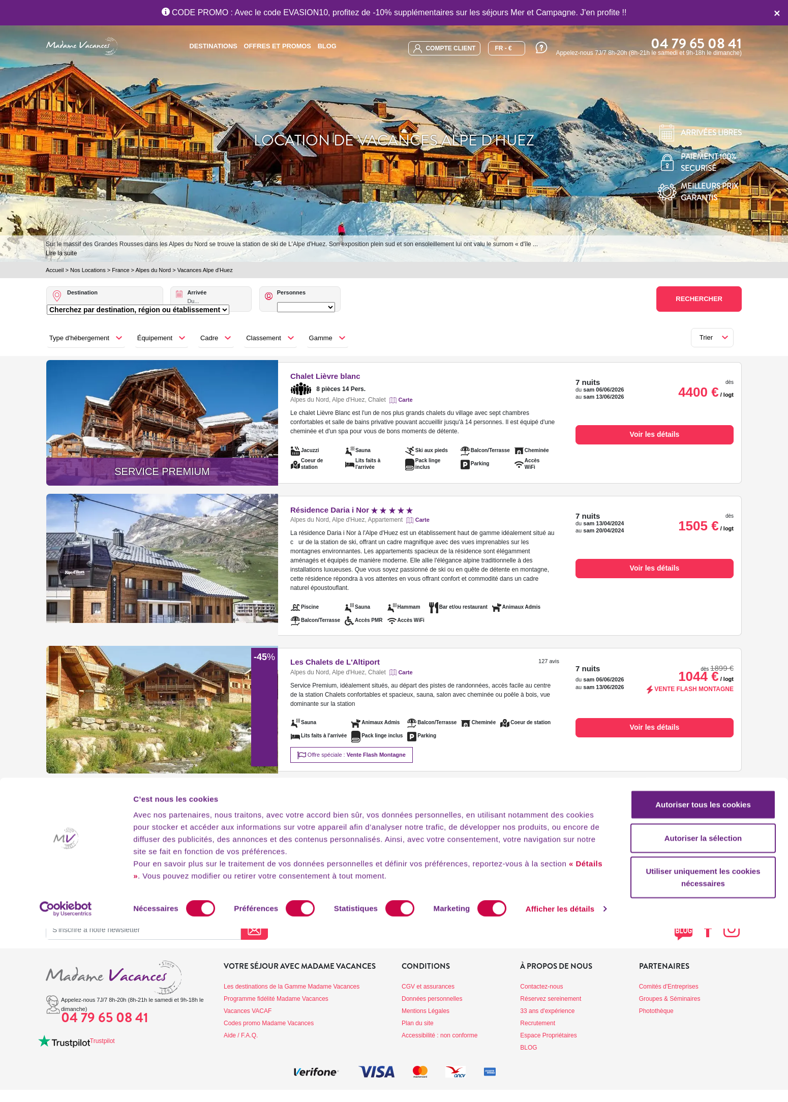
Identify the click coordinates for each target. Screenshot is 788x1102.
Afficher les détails (560, 1082)
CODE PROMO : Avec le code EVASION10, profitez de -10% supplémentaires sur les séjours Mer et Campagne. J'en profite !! (394, 12)
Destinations (213, 46)
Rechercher (699, 299)
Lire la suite (61, 253)
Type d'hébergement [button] (79, 338)
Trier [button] (706, 337)
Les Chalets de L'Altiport (335, 662)
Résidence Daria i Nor (351, 509)
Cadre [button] (209, 338)
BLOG (327, 46)
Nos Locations (88, 270)
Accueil (55, 270)
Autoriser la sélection (703, 1011)
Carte (405, 400)
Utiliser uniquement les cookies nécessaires (703, 1050)
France (120, 270)
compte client (444, 48)
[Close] (776, 13)
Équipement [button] (154, 338)
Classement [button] (263, 338)
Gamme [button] (320, 338)
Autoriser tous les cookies (703, 977)
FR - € (503, 48)
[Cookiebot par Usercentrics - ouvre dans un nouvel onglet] (65, 1082)
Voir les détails (655, 434)
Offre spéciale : (351, 755)
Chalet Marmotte (320, 797)
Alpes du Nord (153, 270)
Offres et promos (277, 46)
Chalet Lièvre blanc (325, 376)
